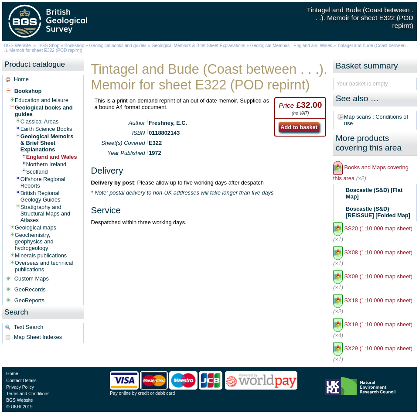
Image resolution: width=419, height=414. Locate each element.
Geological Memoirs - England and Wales (291, 45)
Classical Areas (39, 121)
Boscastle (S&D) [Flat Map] (374, 193)
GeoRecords (30, 289)
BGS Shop (48, 45)
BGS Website (17, 45)
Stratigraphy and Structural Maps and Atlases (45, 213)
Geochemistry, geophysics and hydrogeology (34, 241)
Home (21, 79)
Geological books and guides (117, 45)
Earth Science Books (46, 129)
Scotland (37, 171)
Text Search (29, 327)
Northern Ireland (46, 164)
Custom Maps (31, 278)
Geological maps (35, 227)
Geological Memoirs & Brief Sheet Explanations (198, 45)
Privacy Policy (20, 387)
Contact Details (21, 380)
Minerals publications (41, 255)
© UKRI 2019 (19, 406)
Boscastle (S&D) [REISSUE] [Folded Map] (378, 212)
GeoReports (29, 300)
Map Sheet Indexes (38, 337)
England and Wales (51, 157)
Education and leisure (41, 100)
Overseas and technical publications (44, 266)
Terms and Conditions (27, 393)
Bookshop (75, 45)
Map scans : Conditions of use (376, 120)
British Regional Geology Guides (40, 196)
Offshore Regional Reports (42, 182)
